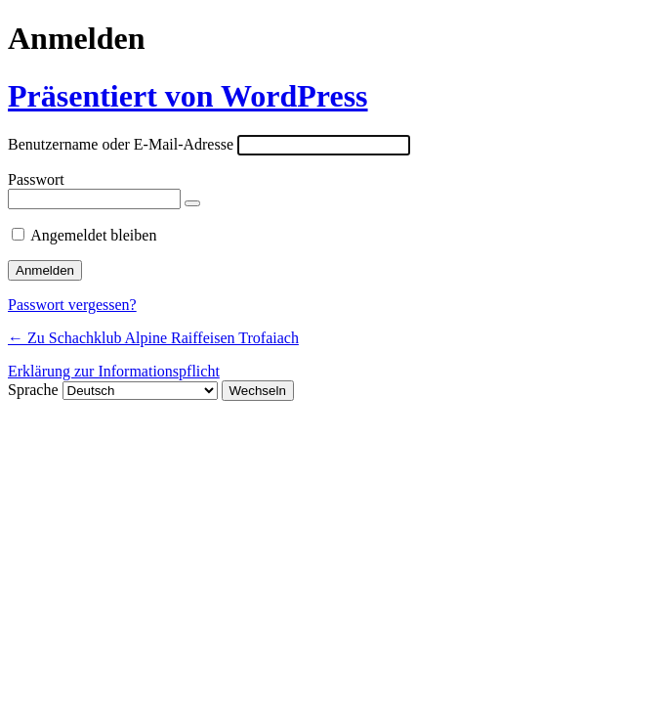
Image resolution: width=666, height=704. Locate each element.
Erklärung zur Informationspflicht (114, 371)
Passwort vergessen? (72, 304)
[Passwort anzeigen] (192, 203)
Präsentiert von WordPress (188, 95)
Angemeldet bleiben (93, 235)
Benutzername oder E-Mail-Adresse (120, 144)
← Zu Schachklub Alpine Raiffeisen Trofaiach (153, 338)
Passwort (36, 179)
